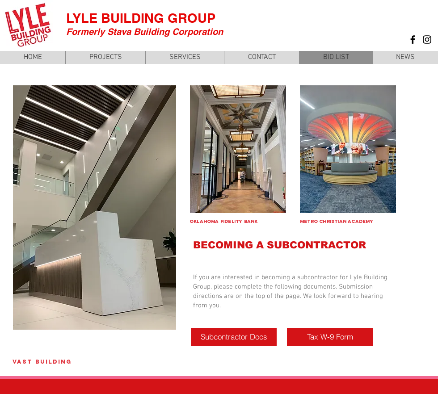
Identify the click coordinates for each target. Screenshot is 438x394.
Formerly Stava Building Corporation (144, 31)
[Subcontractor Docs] (234, 337)
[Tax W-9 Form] (330, 337)
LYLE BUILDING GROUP (140, 18)
